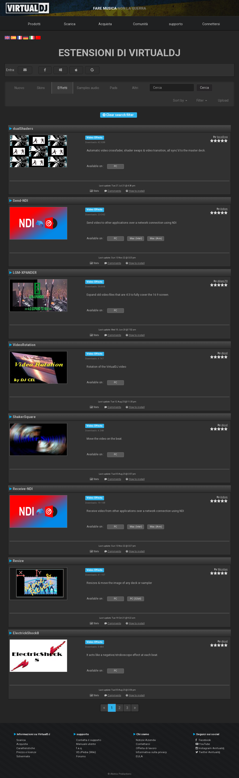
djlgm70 (222, 281)
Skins (41, 88)
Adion (224, 208)
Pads (113, 88)
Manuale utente (86, 744)
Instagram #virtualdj (210, 748)
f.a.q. (79, 748)
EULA (139, 756)
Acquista (105, 24)
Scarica (69, 24)
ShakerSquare (24, 417)
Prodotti (34, 24)
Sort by (180, 100)
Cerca (204, 87)
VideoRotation (24, 345)
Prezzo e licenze (26, 752)
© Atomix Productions (119, 773)
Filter (202, 100)
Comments (114, 190)
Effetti (62, 88)
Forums (81, 756)
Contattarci (143, 744)
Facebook (203, 740)
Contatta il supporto (88, 740)
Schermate (23, 756)
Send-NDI (20, 200)
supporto (176, 24)
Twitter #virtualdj (208, 752)
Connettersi (211, 24)
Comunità (140, 24)
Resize (18, 561)
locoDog (222, 136)
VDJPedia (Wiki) (86, 752)
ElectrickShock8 (26, 633)
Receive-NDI (23, 489)
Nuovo (19, 88)
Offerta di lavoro (146, 748)
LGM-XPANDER (25, 272)
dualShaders (23, 128)
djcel (224, 353)
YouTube (203, 744)
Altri (135, 88)
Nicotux (223, 569)
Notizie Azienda (146, 740)
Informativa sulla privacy (151, 752)
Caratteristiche (25, 748)
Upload (223, 100)
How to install (137, 190)
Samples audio (88, 88)
